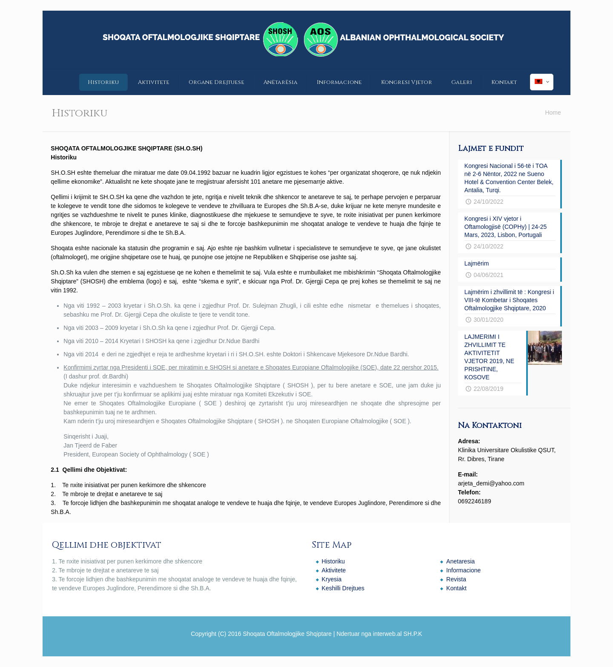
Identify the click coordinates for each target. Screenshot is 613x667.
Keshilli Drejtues (343, 588)
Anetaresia (460, 561)
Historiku (333, 561)
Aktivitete (334, 570)
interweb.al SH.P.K (397, 633)
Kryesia (332, 579)
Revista (456, 579)
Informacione (463, 570)
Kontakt (456, 588)
